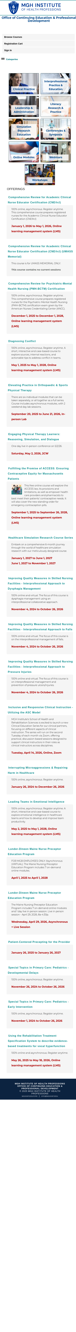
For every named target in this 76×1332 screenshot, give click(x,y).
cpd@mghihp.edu (49, 1096)
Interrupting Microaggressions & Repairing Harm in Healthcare (38, 770)
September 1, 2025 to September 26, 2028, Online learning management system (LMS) (39, 517)
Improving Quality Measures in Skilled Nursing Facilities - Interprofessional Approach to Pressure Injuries (40, 666)
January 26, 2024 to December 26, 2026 (37, 786)
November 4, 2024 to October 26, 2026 (37, 609)
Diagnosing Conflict (22, 341)
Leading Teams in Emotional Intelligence (36, 801)
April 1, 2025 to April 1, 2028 (29, 877)
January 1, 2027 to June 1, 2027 (31, 558)
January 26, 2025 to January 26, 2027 (36, 952)
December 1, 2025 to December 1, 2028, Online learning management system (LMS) (37, 321)
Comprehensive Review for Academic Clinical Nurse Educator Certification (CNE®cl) (39, 200)
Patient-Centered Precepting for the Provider (39, 942)
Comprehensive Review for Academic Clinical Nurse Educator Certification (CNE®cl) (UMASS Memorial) (40, 251)
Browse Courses (13, 37)
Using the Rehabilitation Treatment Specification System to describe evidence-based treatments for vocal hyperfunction (38, 1041)
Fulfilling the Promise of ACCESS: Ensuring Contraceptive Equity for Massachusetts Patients (38, 473)
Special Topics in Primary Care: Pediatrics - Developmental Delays (38, 970)
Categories (12, 59)
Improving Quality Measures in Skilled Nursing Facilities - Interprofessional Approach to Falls (40, 627)
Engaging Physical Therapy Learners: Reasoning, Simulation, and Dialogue (34, 437)
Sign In (8, 50)
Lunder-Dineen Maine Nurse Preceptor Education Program (34, 852)
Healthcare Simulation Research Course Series (40, 537)
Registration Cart (13, 43)
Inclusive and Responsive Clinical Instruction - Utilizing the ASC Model (40, 710)
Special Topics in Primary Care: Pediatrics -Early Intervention (38, 1004)
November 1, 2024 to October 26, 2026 (36, 1020)
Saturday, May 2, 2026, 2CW (30, 453)
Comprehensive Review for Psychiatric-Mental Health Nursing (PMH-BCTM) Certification (40, 286)
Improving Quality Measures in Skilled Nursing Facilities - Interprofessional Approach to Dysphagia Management (40, 583)
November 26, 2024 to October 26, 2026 (38, 986)
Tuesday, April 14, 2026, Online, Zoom (36, 752)
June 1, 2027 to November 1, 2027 (33, 563)
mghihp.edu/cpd (30, 1096)
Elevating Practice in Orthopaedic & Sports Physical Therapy (38, 388)
